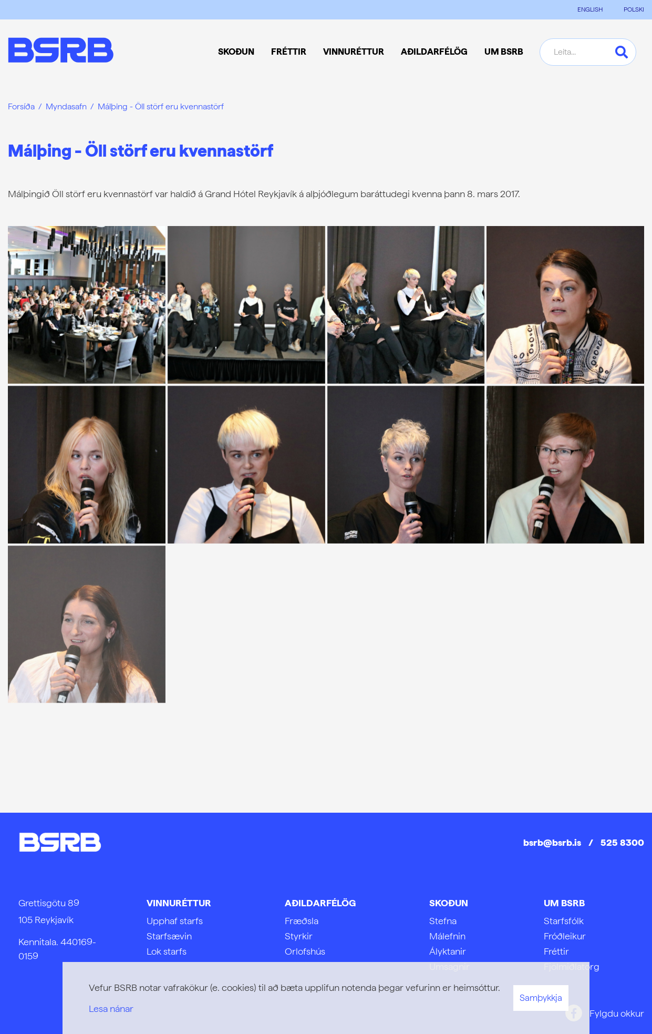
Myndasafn (66, 106)
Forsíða (21, 106)
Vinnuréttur (179, 902)
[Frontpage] (60, 51)
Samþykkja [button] (541, 997)
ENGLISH (590, 9)
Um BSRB (564, 902)
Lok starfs (167, 951)
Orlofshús (305, 951)
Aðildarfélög (320, 902)
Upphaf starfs (175, 920)
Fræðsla (301, 920)
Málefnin (447, 935)
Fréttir (556, 951)
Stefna (443, 920)
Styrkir (299, 935)
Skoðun (448, 902)
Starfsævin (169, 935)
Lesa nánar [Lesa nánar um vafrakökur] (111, 1008)
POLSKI (634, 9)
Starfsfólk (564, 920)
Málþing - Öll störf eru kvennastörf (161, 106)
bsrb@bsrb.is (552, 842)
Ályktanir (447, 951)
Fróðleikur (565, 935)
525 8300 (622, 842)
